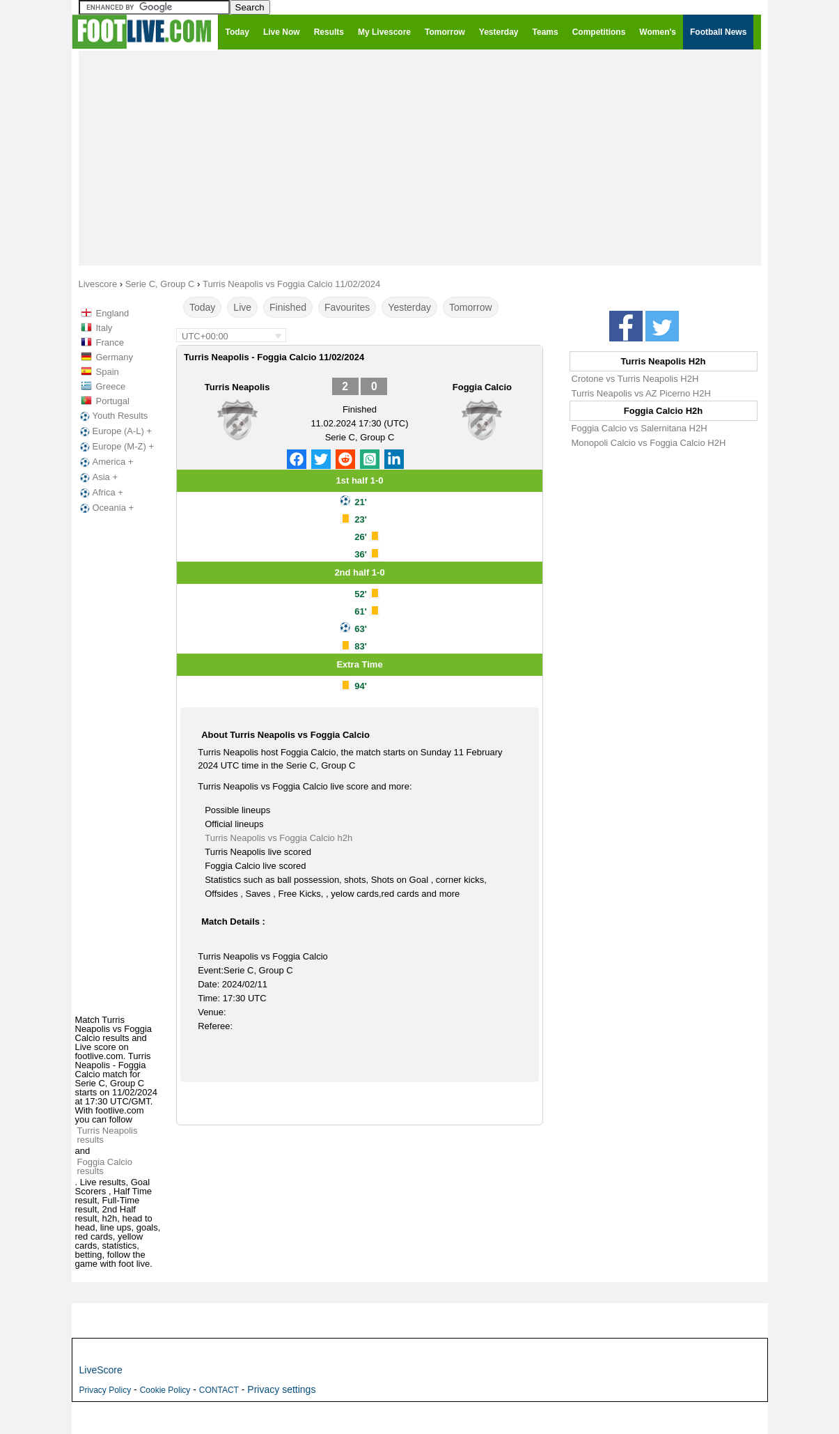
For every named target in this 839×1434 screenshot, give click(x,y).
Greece (111, 386)
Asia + (97, 477)
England (113, 313)
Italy (104, 328)
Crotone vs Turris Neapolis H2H (635, 378)
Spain (107, 372)
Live (242, 307)
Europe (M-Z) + (116, 446)
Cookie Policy (165, 1390)
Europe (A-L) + (114, 431)
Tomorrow (470, 307)
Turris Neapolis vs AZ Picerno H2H (641, 393)
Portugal (113, 401)
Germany (114, 357)
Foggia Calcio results (105, 1166)
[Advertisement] (420, 157)
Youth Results (112, 416)
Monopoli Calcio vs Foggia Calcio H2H (649, 443)
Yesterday (409, 307)
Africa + (100, 492)
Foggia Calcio (482, 387)
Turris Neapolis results (107, 1135)
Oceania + (105, 508)
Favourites (347, 307)
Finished (287, 307)
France (110, 342)
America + (105, 462)
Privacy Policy (105, 1390)
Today (202, 307)
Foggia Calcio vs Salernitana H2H (639, 428)
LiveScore (101, 1369)
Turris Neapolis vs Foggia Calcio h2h (278, 838)
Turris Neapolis (237, 387)
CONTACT (219, 1390)
